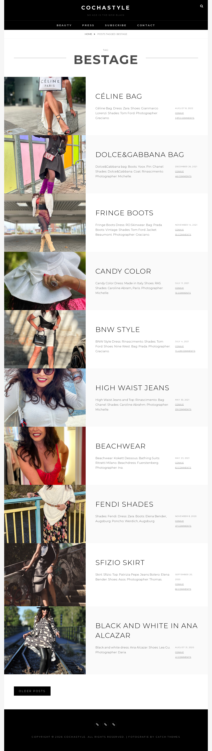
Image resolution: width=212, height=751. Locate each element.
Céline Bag (118, 96)
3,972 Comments (184, 118)
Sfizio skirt (120, 562)
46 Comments (183, 176)
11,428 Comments (185, 351)
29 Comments (183, 409)
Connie (179, 113)
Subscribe (116, 25)
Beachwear (120, 446)
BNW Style (117, 329)
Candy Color (123, 271)
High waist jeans (132, 387)
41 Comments (183, 657)
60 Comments (183, 589)
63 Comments (183, 467)
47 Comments (183, 526)
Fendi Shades (124, 504)
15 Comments (183, 293)
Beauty (64, 25)
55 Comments (183, 234)
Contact (146, 25)
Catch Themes (168, 736)
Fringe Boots (124, 213)
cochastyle (106, 8)
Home (89, 34)
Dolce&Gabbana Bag (139, 154)
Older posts (32, 691)
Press (88, 25)
